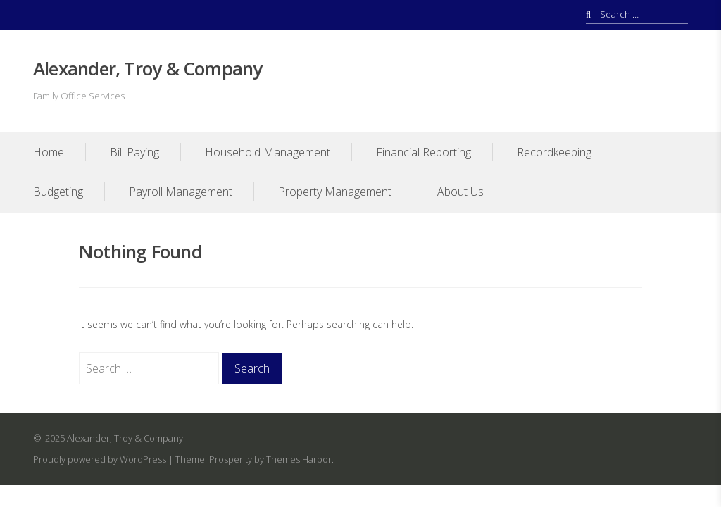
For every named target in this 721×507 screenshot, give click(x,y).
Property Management (334, 191)
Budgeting (58, 191)
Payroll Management (180, 191)
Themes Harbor (299, 459)
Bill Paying (134, 152)
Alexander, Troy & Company (148, 68)
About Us (460, 191)
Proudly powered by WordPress (99, 459)
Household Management (267, 152)
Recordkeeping (554, 152)
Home (48, 152)
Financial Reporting (423, 152)
